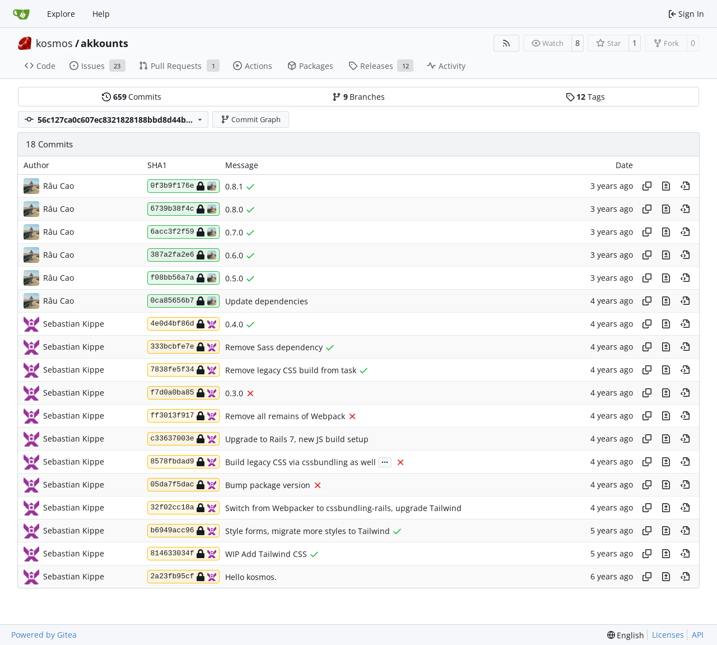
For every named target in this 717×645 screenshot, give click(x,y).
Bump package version (267, 485)
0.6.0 (234, 255)
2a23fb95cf (183, 576)
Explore (61, 13)
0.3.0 (234, 393)
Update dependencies (266, 301)
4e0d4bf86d (183, 324)
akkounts (104, 43)
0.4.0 (234, 324)
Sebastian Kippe (73, 323)
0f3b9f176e (183, 186)
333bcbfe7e (183, 346)
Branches (358, 96)
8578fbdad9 (183, 461)
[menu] (626, 635)
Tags (585, 96)
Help (101, 13)
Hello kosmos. (251, 577)
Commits (131, 96)
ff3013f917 (183, 415)
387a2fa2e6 (183, 255)
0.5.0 (234, 278)
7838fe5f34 (183, 369)
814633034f (183, 553)
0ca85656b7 (183, 301)
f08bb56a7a (183, 278)
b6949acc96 (183, 530)
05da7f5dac (183, 484)
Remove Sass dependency (274, 347)
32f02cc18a (183, 507)
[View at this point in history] (685, 186)
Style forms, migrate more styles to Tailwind (307, 531)
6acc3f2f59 (183, 232)
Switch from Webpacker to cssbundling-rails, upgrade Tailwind (343, 508)
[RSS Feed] (506, 43)
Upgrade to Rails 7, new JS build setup (297, 439)
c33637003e (183, 438)
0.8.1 (234, 186)
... (384, 461)
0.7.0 (234, 232)
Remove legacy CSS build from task (290, 370)
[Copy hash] (647, 186)
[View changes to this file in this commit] (666, 186)
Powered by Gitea (44, 634)
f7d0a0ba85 (183, 392)
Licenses (668, 634)
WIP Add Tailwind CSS (266, 554)
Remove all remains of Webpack (285, 416)
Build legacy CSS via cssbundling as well (300, 462)
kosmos (54, 43)
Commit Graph (251, 119)
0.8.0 (234, 209)
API (698, 634)
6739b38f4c (183, 209)
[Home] (21, 14)
